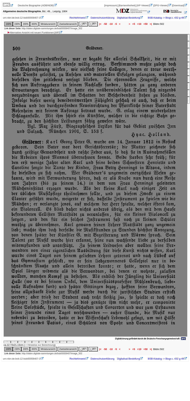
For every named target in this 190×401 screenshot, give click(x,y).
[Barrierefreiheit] (127, 5)
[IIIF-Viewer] (143, 5)
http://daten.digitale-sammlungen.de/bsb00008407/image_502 (52, 28)
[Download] (178, 5)
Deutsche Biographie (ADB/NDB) (36, 5)
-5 (115, 24)
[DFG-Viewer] (160, 5)
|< (100, 24)
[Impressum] (110, 5)
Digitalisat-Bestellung (128, 17)
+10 (139, 24)
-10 (110, 24)
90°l (83, 24)
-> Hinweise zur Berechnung (40, 345)
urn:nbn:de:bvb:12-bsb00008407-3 (22, 17)
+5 (134, 24)
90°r (93, 24)
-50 (105, 24)
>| (150, 24)
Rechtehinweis (78, 17)
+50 (145, 24)
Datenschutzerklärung (102, 17)
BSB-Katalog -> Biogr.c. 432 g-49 (165, 17)
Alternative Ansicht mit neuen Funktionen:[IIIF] (33, 32)
